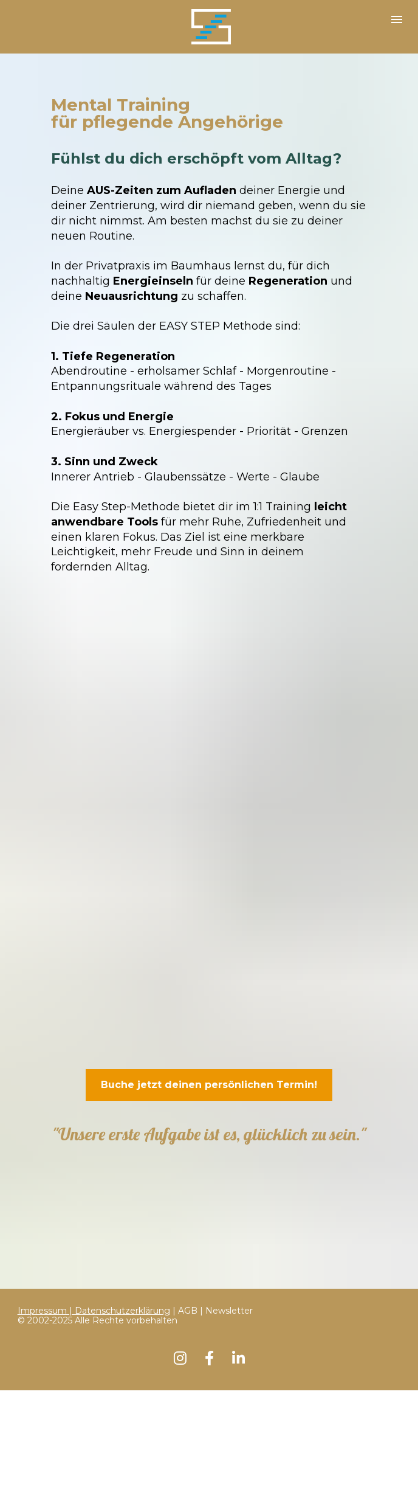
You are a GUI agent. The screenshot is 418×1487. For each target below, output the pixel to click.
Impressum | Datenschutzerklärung (94, 1184)
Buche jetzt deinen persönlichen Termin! (209, 1084)
